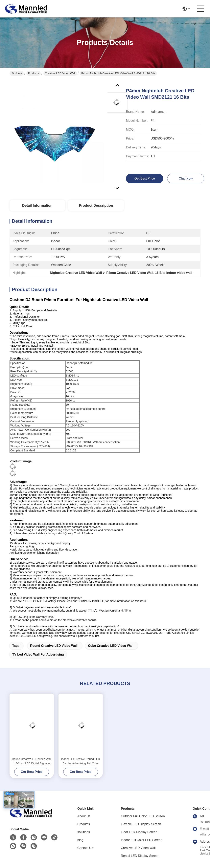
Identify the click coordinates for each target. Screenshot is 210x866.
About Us (83, 816)
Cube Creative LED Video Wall (110, 645)
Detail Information (37, 205)
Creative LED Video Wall (60, 73)
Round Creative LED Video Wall (54, 645)
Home (17, 73)
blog (80, 840)
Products (33, 73)
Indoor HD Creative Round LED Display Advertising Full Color (80, 761)
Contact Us (85, 848)
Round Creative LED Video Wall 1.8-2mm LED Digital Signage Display (31, 761)
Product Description (96, 205)
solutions (83, 832)
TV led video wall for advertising (38, 654)
